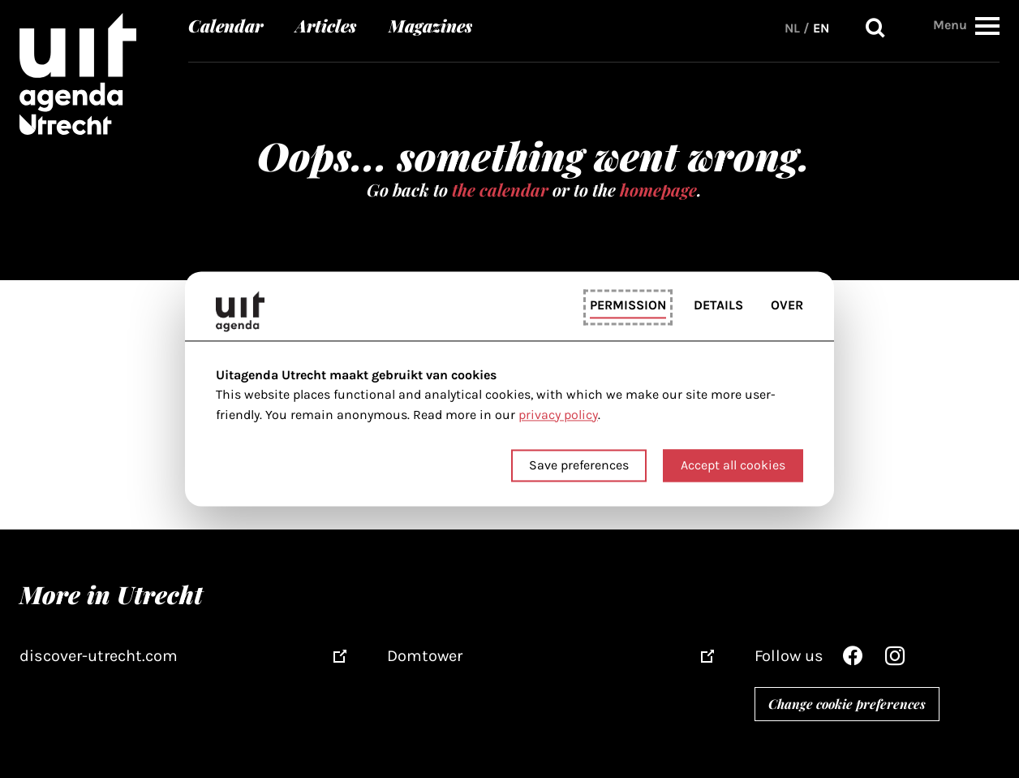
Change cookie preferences (847, 703)
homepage (658, 189)
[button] (987, 25)
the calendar (500, 189)
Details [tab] (718, 305)
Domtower (424, 655)
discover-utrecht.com (98, 655)
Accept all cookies (733, 465)
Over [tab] (787, 305)
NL (792, 28)
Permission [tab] (628, 305)
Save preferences (579, 465)
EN (821, 28)
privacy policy (558, 414)
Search (875, 28)
